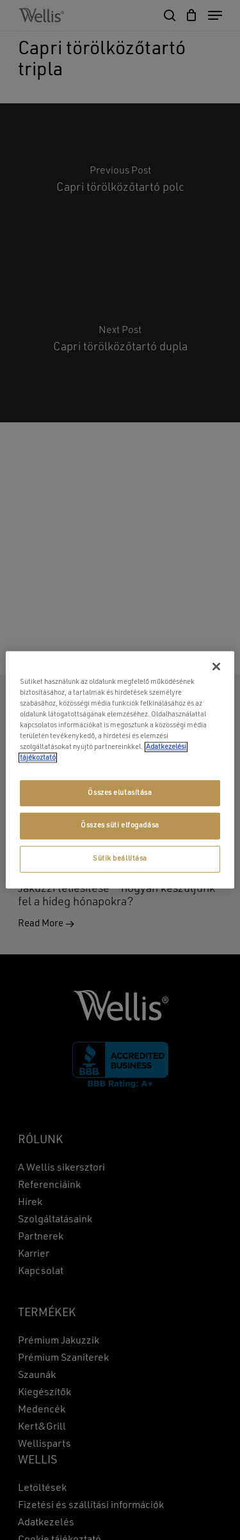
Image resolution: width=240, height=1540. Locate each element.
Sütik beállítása (120, 859)
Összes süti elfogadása (120, 825)
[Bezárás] (216, 667)
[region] (120, 770)
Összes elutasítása (120, 792)
